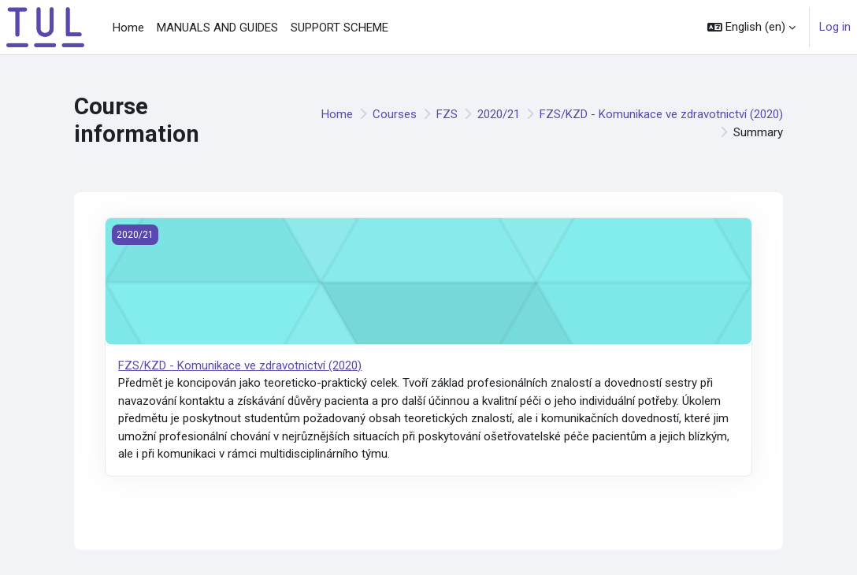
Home (337, 114)
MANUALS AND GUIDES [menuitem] (217, 27)
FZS (447, 114)
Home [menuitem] (128, 27)
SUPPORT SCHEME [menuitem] (339, 27)
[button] (751, 27)
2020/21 (498, 114)
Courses (395, 114)
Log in (835, 27)
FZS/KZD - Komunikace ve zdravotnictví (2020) (661, 114)
